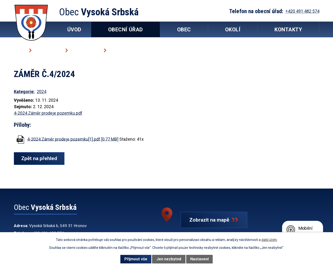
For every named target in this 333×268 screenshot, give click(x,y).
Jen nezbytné (168, 259)
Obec (184, 30)
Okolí (233, 30)
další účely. (269, 240)
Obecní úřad (48, 50)
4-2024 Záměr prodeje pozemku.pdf (48, 113)
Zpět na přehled (39, 159)
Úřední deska (85, 50)
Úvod (20, 50)
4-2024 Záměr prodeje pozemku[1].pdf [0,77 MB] (72, 138)
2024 (41, 91)
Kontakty (288, 30)
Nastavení (199, 259)
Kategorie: (24, 91)
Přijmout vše (135, 259)
